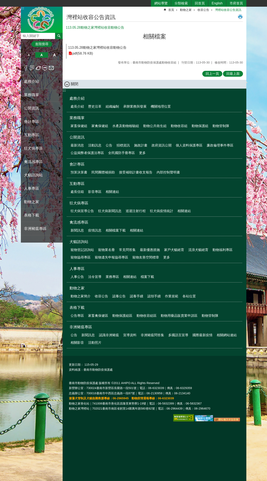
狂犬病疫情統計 (161, 211)
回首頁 (200, 3)
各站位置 (189, 296)
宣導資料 (130, 335)
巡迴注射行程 (136, 211)
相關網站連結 (227, 335)
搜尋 (24, 35)
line (45, 68)
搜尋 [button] (59, 36)
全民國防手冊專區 (121, 153)
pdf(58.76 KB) (82, 53)
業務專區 (112, 277)
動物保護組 (200, 126)
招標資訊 (123, 145)
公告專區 (77, 315)
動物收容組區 (147, 315)
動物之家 (186, 9)
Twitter (38, 68)
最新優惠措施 (150, 250)
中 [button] (41, 55)
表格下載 (77, 307)
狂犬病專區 (79, 203)
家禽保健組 (99, 126)
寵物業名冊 (106, 250)
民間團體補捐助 (103, 172)
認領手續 (154, 296)
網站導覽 (161, 3)
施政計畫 (140, 145)
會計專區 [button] (31, 122)
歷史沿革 (94, 106)
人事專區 (77, 269)
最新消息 (77, 145)
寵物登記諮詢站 (82, 250)
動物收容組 (179, 126)
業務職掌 (77, 118)
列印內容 (240, 16)
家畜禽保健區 (98, 315)
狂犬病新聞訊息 (109, 211)
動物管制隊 (221, 126)
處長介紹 (77, 106)
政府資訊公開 (162, 145)
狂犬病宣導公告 (82, 211)
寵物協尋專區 (81, 257)
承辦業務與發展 (135, 106)
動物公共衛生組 (155, 126)
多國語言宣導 (178, 335)
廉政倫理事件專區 (220, 145)
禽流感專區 (79, 222)
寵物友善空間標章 (145, 257)
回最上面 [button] (233, 73)
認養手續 (136, 296)
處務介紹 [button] (31, 81)
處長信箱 (77, 191)
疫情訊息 (94, 230)
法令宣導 (94, 277)
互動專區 (77, 184)
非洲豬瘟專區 (81, 327)
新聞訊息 (77, 230)
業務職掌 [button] (31, 95)
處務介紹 (77, 98)
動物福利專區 (223, 250)
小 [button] (29, 55)
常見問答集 (127, 250)
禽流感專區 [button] (33, 162)
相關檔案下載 (116, 230)
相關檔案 (154, 36)
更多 (142, 153)
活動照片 (94, 342)
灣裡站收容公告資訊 (228, 9)
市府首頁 (236, 3)
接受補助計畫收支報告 (135, 172)
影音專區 (94, 191)
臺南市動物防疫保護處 (42, 19)
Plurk (32, 68)
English (217, 3)
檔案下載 (147, 277)
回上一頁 (212, 73)
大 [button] (54, 55)
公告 (109, 145)
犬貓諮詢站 (79, 242)
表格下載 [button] (31, 215)
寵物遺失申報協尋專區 (111, 257)
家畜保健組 (79, 126)
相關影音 (77, 342)
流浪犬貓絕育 (198, 250)
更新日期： (76, 364)
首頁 (171, 9)
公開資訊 (77, 137)
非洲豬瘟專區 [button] (35, 229)
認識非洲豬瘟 (109, 335)
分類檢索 (181, 3)
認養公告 (119, 296)
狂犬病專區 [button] (33, 148)
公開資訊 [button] (31, 108)
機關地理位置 (161, 106)
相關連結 (112, 191)
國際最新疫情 (202, 335)
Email (51, 68)
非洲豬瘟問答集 (152, 335)
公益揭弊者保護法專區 (87, 153)
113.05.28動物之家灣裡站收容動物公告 (97, 47)
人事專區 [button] (31, 188)
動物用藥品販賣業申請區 (179, 315)
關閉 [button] (74, 84)
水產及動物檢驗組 (125, 126)
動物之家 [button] (31, 202)
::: (22, 8)
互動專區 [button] (31, 135)
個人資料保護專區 (189, 145)
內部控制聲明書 (168, 172)
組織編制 (112, 106)
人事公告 (77, 277)
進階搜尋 (41, 44)
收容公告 (203, 9)
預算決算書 (79, 172)
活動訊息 (94, 145)
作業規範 (171, 296)
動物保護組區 (122, 315)
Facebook (26, 68)
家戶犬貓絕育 (174, 250)
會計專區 (77, 164)
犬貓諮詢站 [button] (33, 175)
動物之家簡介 (81, 296)
